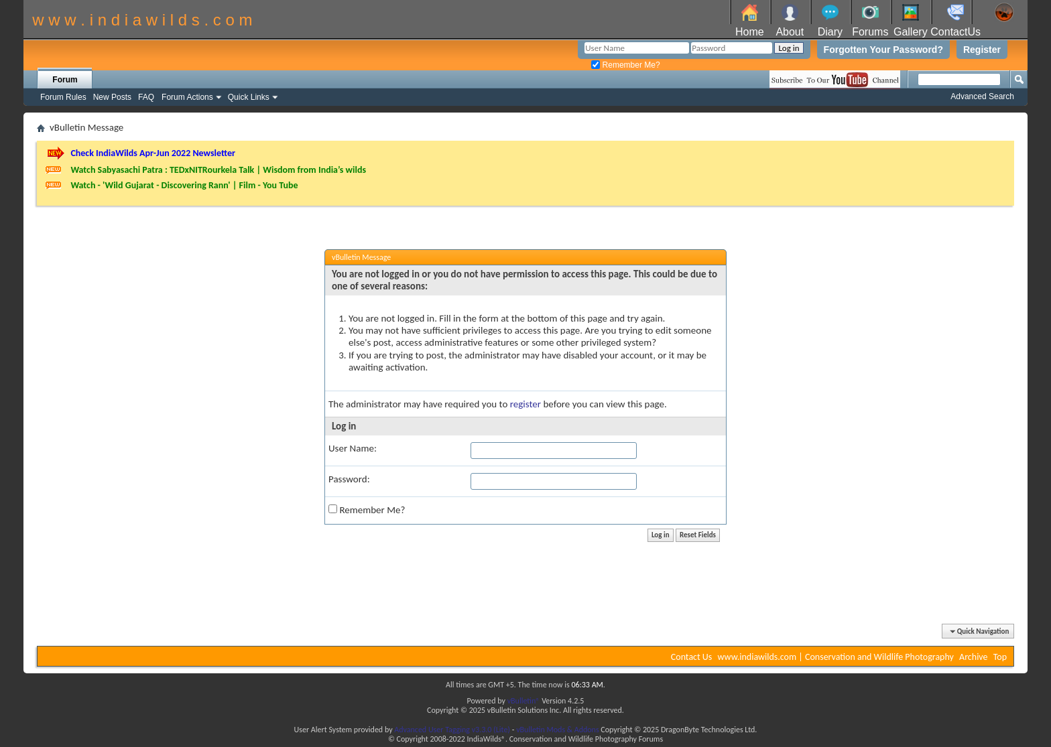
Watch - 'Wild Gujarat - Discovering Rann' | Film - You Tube (184, 185)
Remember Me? (625, 65)
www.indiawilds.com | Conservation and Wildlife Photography (836, 657)
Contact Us (692, 657)
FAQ (146, 97)
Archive (973, 657)
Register (982, 49)
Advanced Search (982, 96)
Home (749, 32)
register (525, 404)
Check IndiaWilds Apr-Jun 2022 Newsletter (152, 153)
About (790, 32)
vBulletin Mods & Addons (557, 729)
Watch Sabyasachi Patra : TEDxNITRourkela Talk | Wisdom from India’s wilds (218, 170)
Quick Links (248, 97)
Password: (349, 479)
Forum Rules (63, 97)
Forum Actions (187, 97)
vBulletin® (523, 700)
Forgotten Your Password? (883, 49)
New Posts (112, 97)
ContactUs (955, 32)
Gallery (910, 32)
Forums (870, 32)
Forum (64, 79)
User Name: (352, 448)
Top (1000, 657)
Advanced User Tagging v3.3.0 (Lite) (452, 729)
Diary (830, 32)
